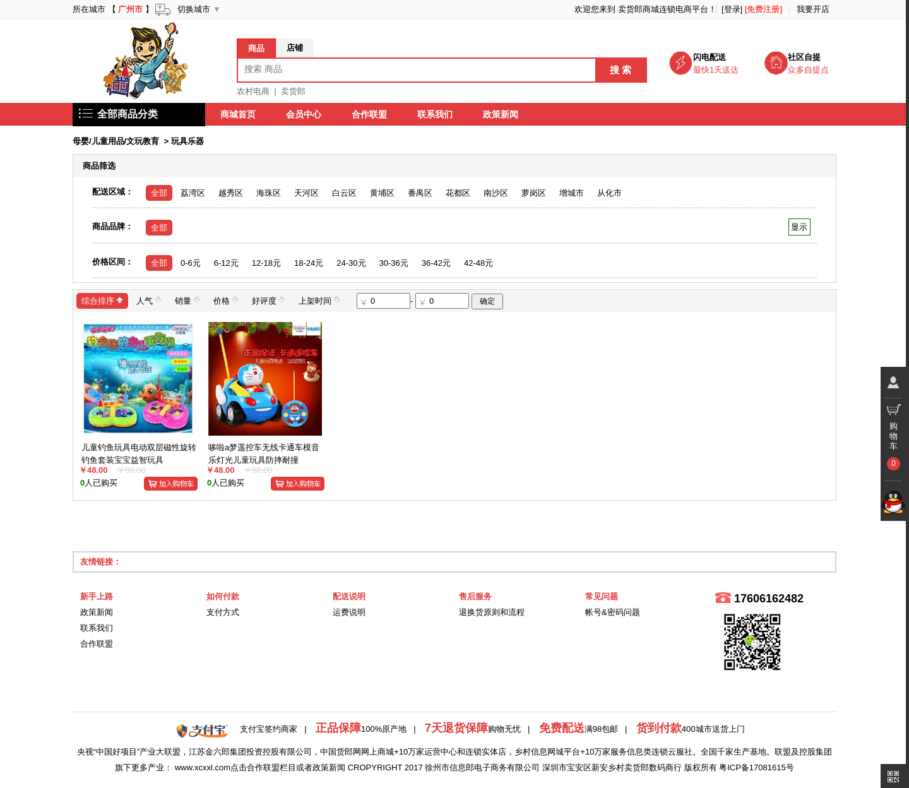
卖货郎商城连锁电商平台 (663, 9)
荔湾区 (193, 193)
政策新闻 (500, 114)
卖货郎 (293, 91)
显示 (799, 227)
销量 (187, 300)
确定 (487, 301)
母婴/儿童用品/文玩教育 (116, 141)
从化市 (609, 193)
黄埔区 (382, 193)
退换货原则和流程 (492, 612)
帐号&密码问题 (612, 612)
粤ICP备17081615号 (756, 767)
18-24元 (308, 263)
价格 (226, 300)
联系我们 (435, 114)
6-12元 (226, 263)
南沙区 (496, 193)
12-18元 (266, 263)
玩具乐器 (187, 141)
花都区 (458, 193)
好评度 (268, 300)
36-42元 (436, 263)
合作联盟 (369, 114)
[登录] (732, 9)
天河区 (306, 193)
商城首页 (238, 114)
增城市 (571, 193)
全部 (159, 193)
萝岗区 (533, 193)
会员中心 (303, 114)
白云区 (344, 193)
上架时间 (319, 300)
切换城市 (193, 9)
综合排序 (102, 300)
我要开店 (813, 9)
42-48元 (478, 263)
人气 (149, 300)
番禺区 (420, 193)
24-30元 (350, 263)
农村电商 (253, 91)
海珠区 (268, 193)
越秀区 (230, 193)
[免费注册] (763, 9)
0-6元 (191, 263)
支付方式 (222, 612)
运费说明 (349, 612)
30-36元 (393, 263)
